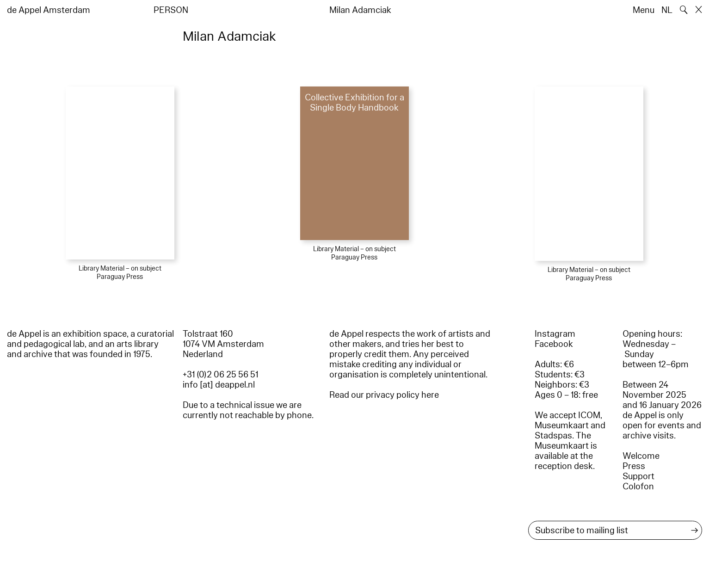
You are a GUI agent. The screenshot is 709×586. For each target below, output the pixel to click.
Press (634, 466)
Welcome (641, 456)
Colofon (638, 487)
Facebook (554, 344)
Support (638, 476)
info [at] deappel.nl (219, 385)
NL (666, 10)
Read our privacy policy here (384, 395)
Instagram (555, 334)
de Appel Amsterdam (48, 10)
